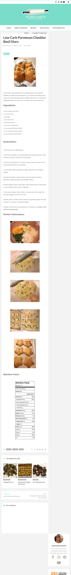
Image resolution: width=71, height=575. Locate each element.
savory (15, 449)
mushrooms (22, 479)
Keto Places (44, 28)
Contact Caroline (39, 33)
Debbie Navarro (56, 570)
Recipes (33, 28)
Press (26, 33)
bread (9, 449)
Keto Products (59, 28)
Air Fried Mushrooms (39, 482)
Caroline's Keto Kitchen (21, 570)
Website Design (45, 570)
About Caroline (21, 28)
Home (9, 28)
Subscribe (59, 108)
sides (21, 449)
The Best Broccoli (8, 482)
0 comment (27, 45)
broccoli (6, 479)
